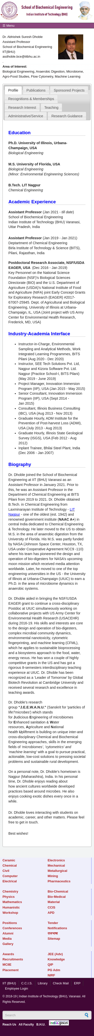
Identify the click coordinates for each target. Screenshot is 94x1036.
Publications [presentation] (36, 90)
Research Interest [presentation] (22, 108)
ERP (77, 983)
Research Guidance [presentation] (66, 116)
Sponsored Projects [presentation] (69, 90)
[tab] (13, 90)
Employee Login (16, 988)
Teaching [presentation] (51, 108)
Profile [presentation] (13, 90)
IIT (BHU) (9, 983)
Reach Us (9, 1024)
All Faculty (26, 1024)
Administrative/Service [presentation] (25, 116)
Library (43, 983)
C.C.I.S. (27, 983)
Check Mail (61, 983)
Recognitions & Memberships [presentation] (31, 99)
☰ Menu (9, 25)
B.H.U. (40, 1024)
